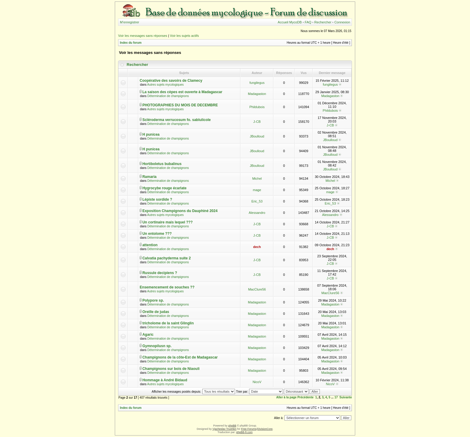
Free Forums (249, 428)
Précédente (305, 397)
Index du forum (130, 42)
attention (150, 245)
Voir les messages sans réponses (142, 35)
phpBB (232, 425)
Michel (257, 178)
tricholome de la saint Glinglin (168, 323)
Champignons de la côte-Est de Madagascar (180, 357)
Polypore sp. (153, 300)
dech (257, 247)
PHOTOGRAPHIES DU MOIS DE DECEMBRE (180, 105)
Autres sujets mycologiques (165, 84)
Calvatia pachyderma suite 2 (166, 258)
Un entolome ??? (157, 234)
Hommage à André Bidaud (164, 380)
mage (257, 190)
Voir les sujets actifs (184, 35)
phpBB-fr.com (244, 432)
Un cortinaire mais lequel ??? (167, 222)
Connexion (342, 22)
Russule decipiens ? (159, 273)
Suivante (345, 397)
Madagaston (257, 94)
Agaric (147, 334)
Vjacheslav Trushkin (224, 428)
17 (336, 397)
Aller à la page (286, 397)
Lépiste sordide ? (157, 199)
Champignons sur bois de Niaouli (171, 369)
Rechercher (323, 22)
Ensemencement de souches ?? (167, 287)
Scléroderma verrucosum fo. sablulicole (176, 120)
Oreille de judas (155, 312)
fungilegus (256, 82)
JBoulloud (257, 136)
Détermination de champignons (168, 96)
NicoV (257, 382)
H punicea (150, 134)
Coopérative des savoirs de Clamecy (171, 80)
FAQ (308, 22)
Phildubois (257, 107)
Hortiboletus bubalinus (162, 164)
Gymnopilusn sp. (156, 346)
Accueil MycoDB (290, 22)
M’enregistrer (129, 22)
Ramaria (149, 177)
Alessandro (257, 212)
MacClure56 (257, 289)
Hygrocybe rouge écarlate (164, 188)
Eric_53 (257, 201)
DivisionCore (264, 428)
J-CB (256, 121)
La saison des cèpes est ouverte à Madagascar (182, 92)
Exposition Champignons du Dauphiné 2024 (180, 211)
